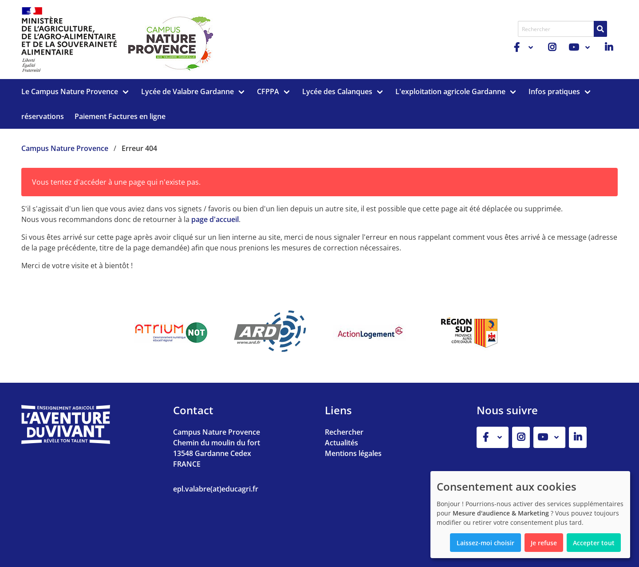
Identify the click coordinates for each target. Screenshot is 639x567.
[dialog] (530, 514)
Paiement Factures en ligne (120, 116)
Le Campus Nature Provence (69, 91)
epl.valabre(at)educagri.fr (215, 489)
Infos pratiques (554, 91)
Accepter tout (594, 543)
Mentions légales (353, 453)
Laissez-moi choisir (485, 543)
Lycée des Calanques (337, 91)
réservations (42, 116)
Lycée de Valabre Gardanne (187, 91)
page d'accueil (215, 219)
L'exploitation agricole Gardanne (450, 91)
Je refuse (544, 543)
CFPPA (268, 91)
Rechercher (344, 432)
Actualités (341, 443)
